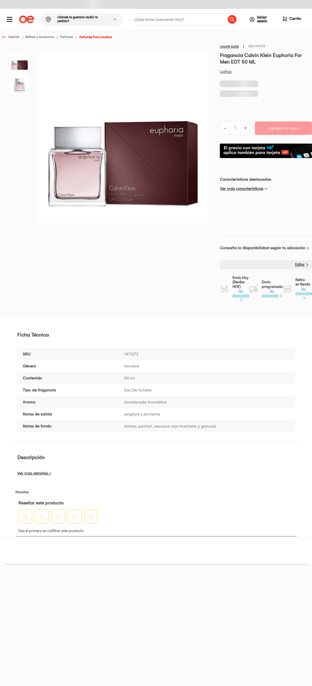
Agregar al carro (283, 128)
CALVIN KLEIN (229, 47)
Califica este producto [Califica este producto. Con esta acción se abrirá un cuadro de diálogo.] (226, 72)
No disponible (240, 293)
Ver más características (241, 188)
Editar (300, 265)
